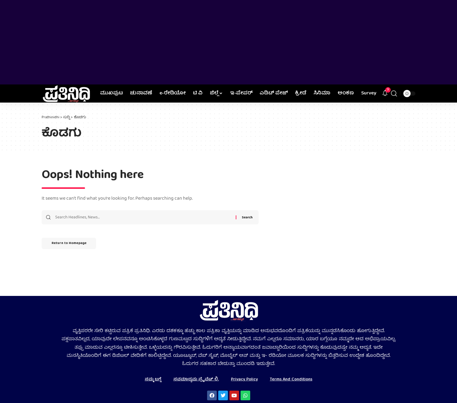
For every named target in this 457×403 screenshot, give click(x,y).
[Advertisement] (228, 42)
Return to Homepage (71, 244)
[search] (394, 93)
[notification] (385, 93)
